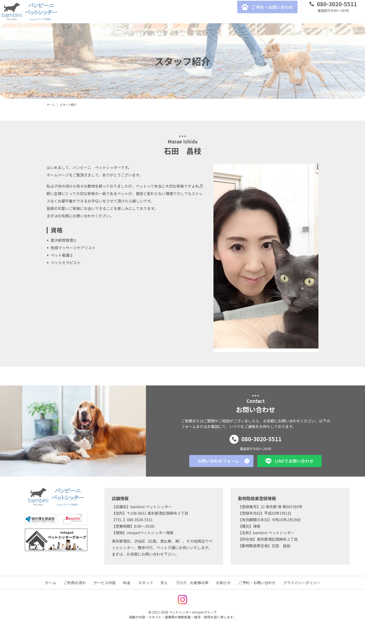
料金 (128, 11)
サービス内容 (106, 11)
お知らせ (223, 582)
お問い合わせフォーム (214, 461)
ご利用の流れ (76, 11)
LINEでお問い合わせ (293, 461)
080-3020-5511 (256, 438)
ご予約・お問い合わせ (263, 12)
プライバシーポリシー (301, 582)
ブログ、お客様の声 (193, 11)
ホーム (50, 582)
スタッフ (147, 11)
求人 (165, 11)
